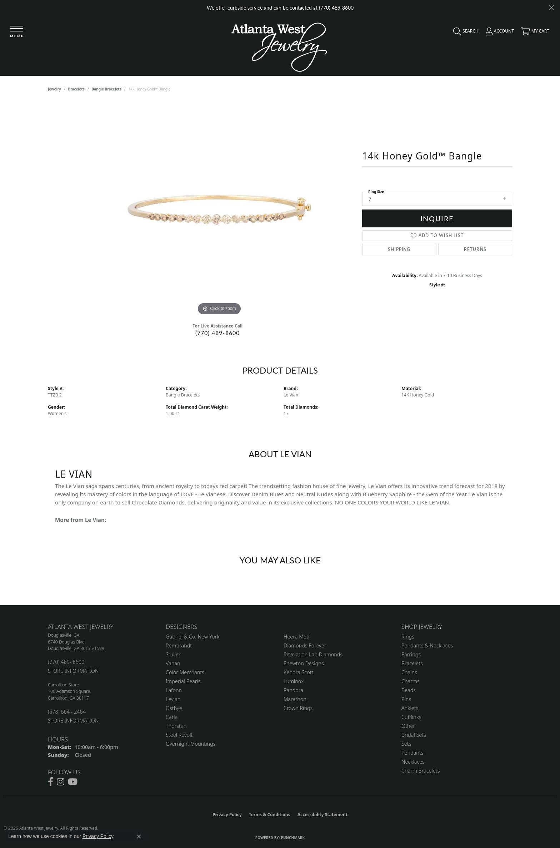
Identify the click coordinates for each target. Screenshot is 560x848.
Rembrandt (179, 645)
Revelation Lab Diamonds (313, 654)
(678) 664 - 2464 (67, 711)
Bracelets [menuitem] (412, 663)
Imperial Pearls (183, 681)
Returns (475, 249)
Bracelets (76, 89)
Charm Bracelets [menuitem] (420, 770)
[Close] (551, 7)
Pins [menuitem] (406, 699)
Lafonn (174, 690)
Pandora (293, 690)
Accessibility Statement (323, 815)
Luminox (294, 681)
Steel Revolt (179, 734)
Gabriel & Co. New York (192, 636)
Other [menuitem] (408, 726)
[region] (219, 210)
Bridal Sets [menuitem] (413, 734)
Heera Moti (296, 636)
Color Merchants (185, 672)
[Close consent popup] (139, 836)
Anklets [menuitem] (409, 708)
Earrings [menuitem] (411, 654)
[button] (464, 33)
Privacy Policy (227, 815)
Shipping (399, 249)
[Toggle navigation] (16, 32)
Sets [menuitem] (406, 743)
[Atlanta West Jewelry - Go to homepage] (279, 45)
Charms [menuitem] (410, 681)
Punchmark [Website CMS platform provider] (293, 837)
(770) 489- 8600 (66, 662)
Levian (173, 699)
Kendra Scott (298, 672)
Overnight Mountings (190, 743)
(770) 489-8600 (217, 333)
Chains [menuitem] (409, 672)
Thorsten (176, 726)
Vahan (173, 663)
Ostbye (174, 708)
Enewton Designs (304, 663)
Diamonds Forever (305, 645)
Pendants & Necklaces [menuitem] (427, 645)
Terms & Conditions (269, 815)
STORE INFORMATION (73, 670)
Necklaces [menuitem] (413, 761)
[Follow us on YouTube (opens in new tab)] (73, 782)
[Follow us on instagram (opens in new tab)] (60, 782)
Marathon (295, 699)
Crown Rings (298, 708)
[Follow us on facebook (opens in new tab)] (50, 782)
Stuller (173, 654)
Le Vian (291, 395)
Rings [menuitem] (407, 636)
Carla (172, 717)
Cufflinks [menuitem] (411, 717)
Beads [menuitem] (408, 690)
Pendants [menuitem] (412, 752)
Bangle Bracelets (106, 89)
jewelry (54, 89)
